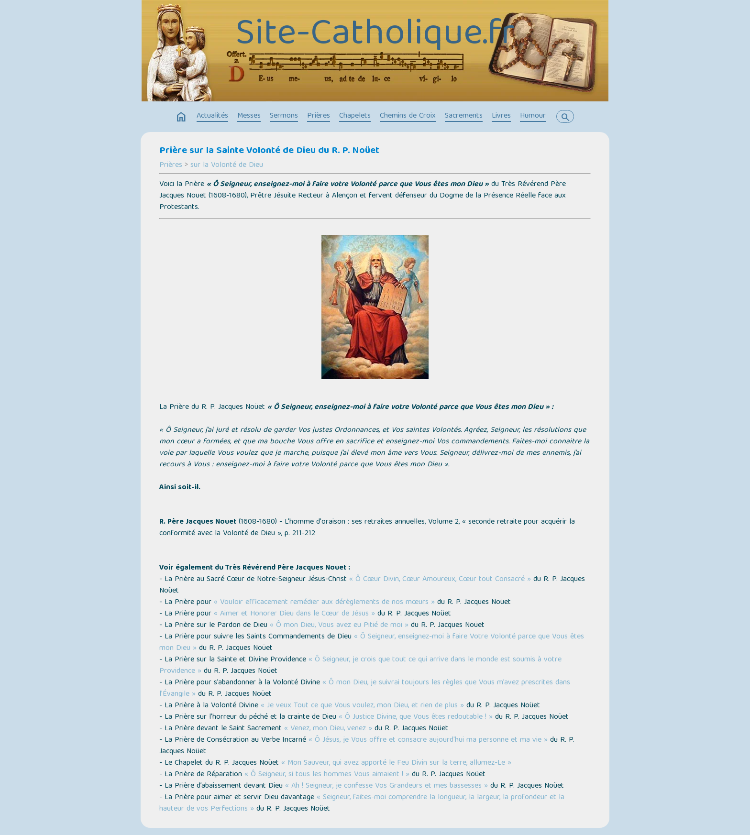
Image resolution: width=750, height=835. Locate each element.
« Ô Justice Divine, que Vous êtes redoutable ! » (416, 717)
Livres (501, 116)
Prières (318, 116)
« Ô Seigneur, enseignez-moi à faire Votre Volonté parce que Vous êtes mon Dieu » (371, 642)
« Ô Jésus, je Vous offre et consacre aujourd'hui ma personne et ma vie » (428, 740)
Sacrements (464, 116)
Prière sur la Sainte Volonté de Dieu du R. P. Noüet (269, 151)
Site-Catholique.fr (375, 36)
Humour (533, 116)
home (181, 117)
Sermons (284, 116)
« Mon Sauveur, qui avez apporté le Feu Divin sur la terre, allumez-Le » (396, 763)
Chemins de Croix (408, 116)
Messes (249, 116)
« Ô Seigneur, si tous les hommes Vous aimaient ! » (326, 774)
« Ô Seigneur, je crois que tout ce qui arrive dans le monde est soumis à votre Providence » (360, 665)
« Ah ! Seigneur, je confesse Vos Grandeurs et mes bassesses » (386, 786)
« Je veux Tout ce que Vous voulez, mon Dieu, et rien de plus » (362, 706)
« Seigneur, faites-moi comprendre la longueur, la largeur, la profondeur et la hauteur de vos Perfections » (361, 803)
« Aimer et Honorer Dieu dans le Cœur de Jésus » (294, 614)
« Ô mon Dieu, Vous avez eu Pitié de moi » (339, 625)
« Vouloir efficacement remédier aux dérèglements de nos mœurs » (324, 602)
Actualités (212, 116)
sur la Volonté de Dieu (226, 165)
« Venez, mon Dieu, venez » (328, 729)
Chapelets (355, 116)
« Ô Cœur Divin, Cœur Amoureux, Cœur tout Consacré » (440, 579)
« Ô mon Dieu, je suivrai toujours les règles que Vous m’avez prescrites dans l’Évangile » (364, 688)
